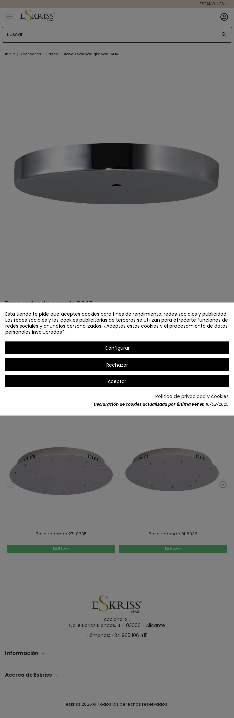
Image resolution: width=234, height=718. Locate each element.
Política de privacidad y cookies (192, 396)
